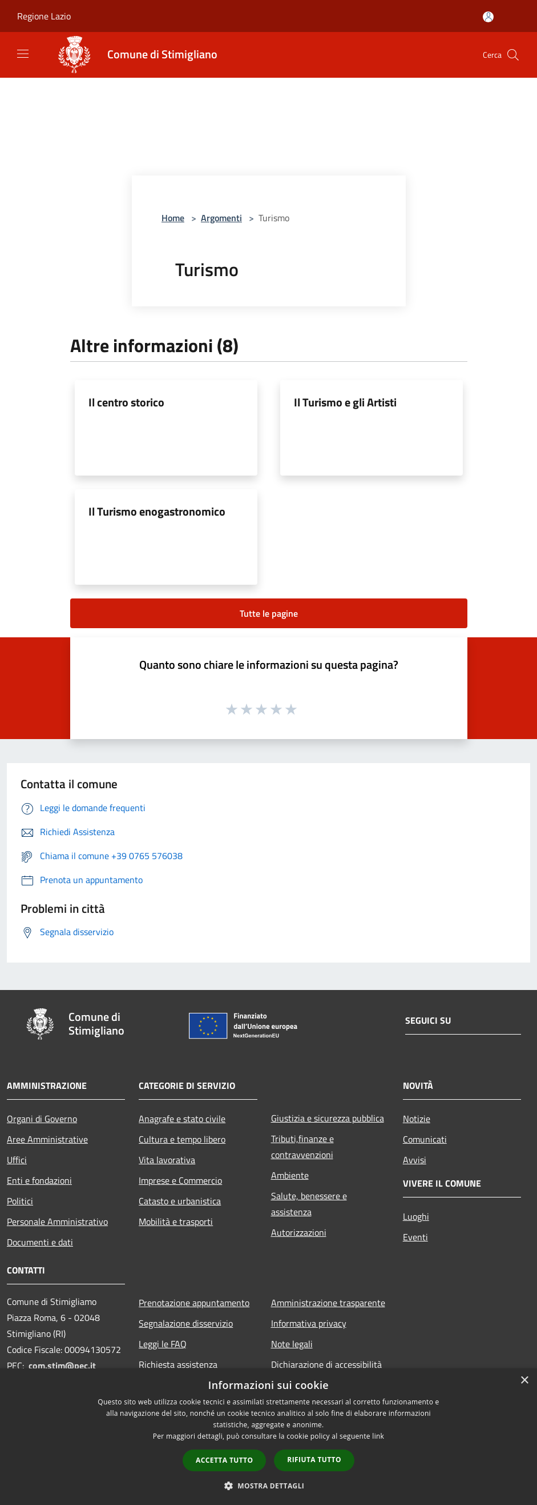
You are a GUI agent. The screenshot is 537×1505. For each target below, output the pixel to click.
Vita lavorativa (167, 1160)
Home (172, 218)
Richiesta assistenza (178, 1364)
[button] (269, 1485)
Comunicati (425, 1139)
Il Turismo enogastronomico (156, 511)
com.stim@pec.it (62, 1365)
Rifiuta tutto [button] (314, 1459)
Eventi (415, 1237)
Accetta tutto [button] (224, 1460)
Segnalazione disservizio (186, 1323)
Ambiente (290, 1175)
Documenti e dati (40, 1242)
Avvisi (414, 1160)
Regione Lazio (44, 16)
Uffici (17, 1160)
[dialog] (268, 1436)
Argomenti (221, 218)
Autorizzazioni (298, 1232)
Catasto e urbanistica (180, 1201)
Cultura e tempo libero (182, 1139)
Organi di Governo (42, 1118)
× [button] (524, 1380)
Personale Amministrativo (57, 1221)
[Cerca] (513, 55)
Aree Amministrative (47, 1139)
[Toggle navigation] (23, 54)
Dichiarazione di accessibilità (326, 1364)
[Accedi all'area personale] (488, 17)
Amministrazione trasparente (328, 1303)
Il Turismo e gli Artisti (345, 402)
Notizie (416, 1118)
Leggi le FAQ (163, 1344)
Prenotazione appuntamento (194, 1303)
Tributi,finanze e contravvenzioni (302, 1146)
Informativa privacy (308, 1323)
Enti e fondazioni (39, 1180)
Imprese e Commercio (180, 1180)
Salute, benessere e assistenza (309, 1204)
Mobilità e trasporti (176, 1221)
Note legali (292, 1344)
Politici (20, 1201)
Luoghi (416, 1216)
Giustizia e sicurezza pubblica (327, 1118)
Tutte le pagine (269, 613)
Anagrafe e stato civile (182, 1118)
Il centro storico (126, 402)
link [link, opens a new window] (378, 1436)
